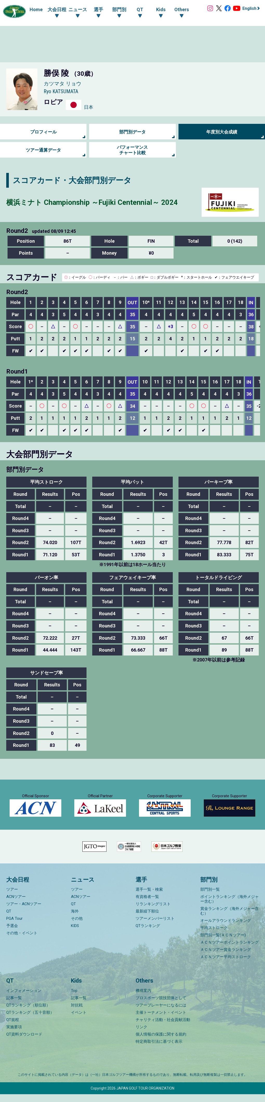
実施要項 (14, 1034)
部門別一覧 (210, 897)
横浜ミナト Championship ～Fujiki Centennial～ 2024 (101, 202)
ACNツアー (16, 904)
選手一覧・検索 (149, 897)
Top (74, 998)
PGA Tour (14, 926)
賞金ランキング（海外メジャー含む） (229, 919)
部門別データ (132, 131)
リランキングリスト (153, 912)
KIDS (75, 933)
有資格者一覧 (147, 904)
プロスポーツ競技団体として (161, 1005)
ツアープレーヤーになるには (161, 1013)
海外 (75, 919)
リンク (141, 1034)
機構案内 (143, 998)
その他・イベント (21, 941)
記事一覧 (14, 1005)
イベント (79, 1020)
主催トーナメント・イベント (161, 1020)
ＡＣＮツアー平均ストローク (225, 965)
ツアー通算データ (43, 150)
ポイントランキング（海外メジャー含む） (229, 907)
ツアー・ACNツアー (23, 912)
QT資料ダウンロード (24, 1042)
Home (34, 9)
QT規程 (12, 1027)
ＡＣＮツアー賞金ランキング (225, 957)
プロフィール (43, 131)
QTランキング (148, 933)
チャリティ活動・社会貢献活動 (163, 1027)
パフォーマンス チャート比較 (132, 150)
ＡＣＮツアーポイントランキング (229, 950)
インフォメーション (23, 998)
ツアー (12, 897)
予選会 (12, 933)
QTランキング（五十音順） (30, 1020)
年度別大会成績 (221, 131)
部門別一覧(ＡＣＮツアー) (223, 943)
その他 (77, 926)
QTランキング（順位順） (28, 1013)
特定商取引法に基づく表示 (159, 1049)
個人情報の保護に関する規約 (161, 1042)
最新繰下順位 (147, 919)
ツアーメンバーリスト (155, 926)
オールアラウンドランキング (225, 928)
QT (8, 919)
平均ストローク (214, 936)
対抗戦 (77, 1013)
